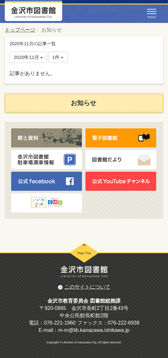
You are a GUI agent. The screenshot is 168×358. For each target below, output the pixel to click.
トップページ (20, 29)
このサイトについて (87, 287)
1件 (58, 57)
